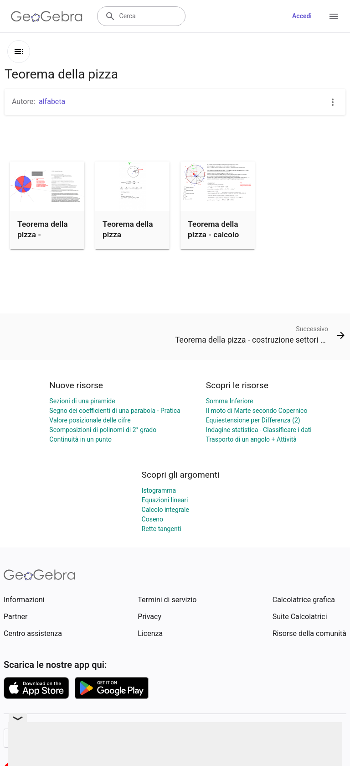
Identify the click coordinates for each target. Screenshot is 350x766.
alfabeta (52, 101)
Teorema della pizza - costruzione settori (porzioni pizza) (45, 244)
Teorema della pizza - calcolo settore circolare (217, 234)
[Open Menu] (333, 16)
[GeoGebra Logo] (46, 16)
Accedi (302, 16)
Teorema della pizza (128, 229)
